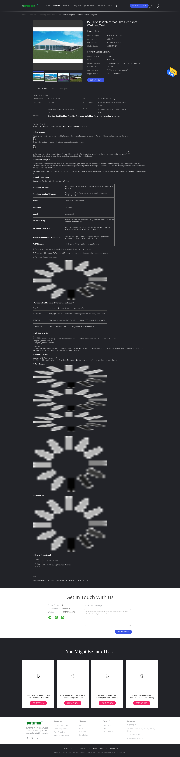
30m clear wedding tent (59, 580)
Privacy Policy (98, 748)
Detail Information (40, 88)
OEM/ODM (107, 725)
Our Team (82, 732)
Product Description (60, 88)
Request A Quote (139, 6)
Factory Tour (76, 6)
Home (47, 6)
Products (56, 6)
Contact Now (95, 80)
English (153, 6)
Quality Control (89, 6)
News (110, 6)
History (81, 725)
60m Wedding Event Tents (41, 580)
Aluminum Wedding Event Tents (79, 580)
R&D (104, 728)
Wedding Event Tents (61, 735)
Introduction (83, 735)
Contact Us (101, 6)
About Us (65, 6)
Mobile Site (114, 748)
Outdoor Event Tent (61, 725)
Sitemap (83, 748)
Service (81, 728)
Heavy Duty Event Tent (62, 729)
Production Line (108, 732)
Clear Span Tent (59, 732)
